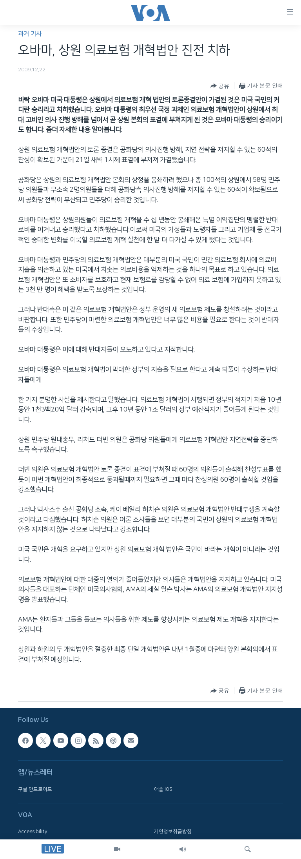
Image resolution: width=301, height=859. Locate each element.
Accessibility (32, 831)
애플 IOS (163, 789)
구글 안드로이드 (35, 789)
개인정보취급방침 (173, 831)
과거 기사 (30, 34)
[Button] (219, 86)
